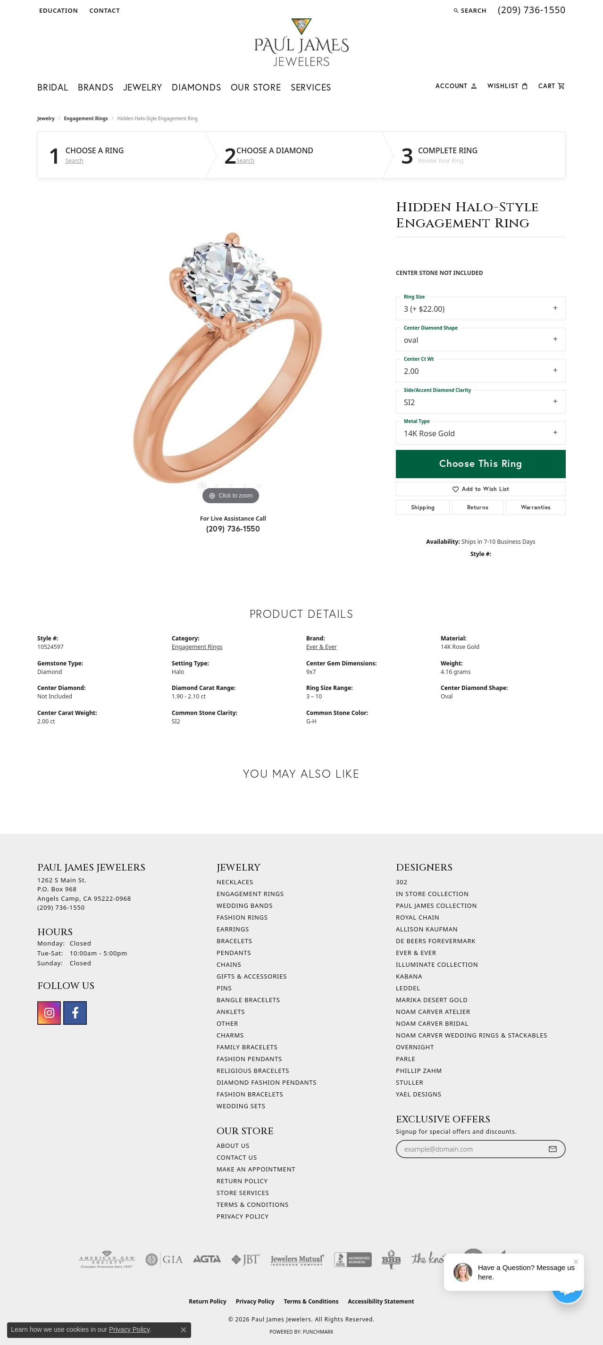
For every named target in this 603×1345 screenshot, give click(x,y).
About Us (233, 1145)
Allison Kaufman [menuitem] (427, 929)
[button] (57, 10)
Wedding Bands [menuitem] (245, 905)
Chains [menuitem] (229, 964)
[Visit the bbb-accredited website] (353, 1259)
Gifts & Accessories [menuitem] (252, 976)
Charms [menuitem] (230, 1035)
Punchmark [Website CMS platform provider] (318, 1331)
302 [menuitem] (402, 882)
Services (311, 87)
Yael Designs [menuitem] (419, 1094)
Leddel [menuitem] (408, 988)
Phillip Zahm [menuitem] (419, 1070)
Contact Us (237, 1157)
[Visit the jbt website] (246, 1259)
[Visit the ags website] (107, 1259)
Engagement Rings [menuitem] (250, 893)
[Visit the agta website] (207, 1259)
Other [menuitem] (227, 1023)
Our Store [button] (256, 87)
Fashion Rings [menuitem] (242, 917)
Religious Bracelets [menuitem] (253, 1070)
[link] (104, 10)
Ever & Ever (321, 647)
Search (75, 161)
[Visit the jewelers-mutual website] (297, 1259)
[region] (230, 365)
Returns (478, 507)
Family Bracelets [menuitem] (247, 1047)
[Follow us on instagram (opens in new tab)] (49, 1013)
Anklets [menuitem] (231, 1011)
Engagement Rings (86, 118)
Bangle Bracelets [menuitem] (248, 1000)
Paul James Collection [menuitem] (436, 905)
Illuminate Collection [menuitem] (437, 964)
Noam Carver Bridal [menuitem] (432, 1023)
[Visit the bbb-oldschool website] (391, 1259)
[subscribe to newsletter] (552, 1149)
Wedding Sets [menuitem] (241, 1106)
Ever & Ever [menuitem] (416, 952)
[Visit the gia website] (164, 1259)
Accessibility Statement (381, 1301)
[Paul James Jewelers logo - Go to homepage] (301, 42)
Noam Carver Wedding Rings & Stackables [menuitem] (471, 1035)
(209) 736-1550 (233, 528)
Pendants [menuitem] (234, 952)
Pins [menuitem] (224, 988)
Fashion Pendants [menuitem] (249, 1058)
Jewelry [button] (143, 87)
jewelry (46, 118)
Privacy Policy (243, 1216)
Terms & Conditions (253, 1204)
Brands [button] (96, 87)
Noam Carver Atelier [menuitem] (433, 1011)
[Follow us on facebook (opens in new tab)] (75, 1013)
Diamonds (196, 87)
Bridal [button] (52, 87)
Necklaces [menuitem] (235, 882)
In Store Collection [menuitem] (432, 893)
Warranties (536, 507)
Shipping (423, 507)
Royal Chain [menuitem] (417, 917)
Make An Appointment (256, 1169)
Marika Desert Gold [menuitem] (432, 1000)
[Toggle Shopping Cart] (552, 85)
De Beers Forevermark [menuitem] (436, 941)
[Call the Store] (61, 907)
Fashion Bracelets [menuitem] (250, 1094)
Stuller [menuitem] (409, 1082)
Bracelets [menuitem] (234, 941)
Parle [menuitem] (406, 1058)
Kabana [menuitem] (409, 976)
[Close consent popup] (183, 1330)
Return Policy (242, 1181)
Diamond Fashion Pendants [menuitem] (267, 1082)
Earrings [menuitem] (233, 929)
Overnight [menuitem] (415, 1047)
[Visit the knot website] (429, 1259)
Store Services (243, 1192)
